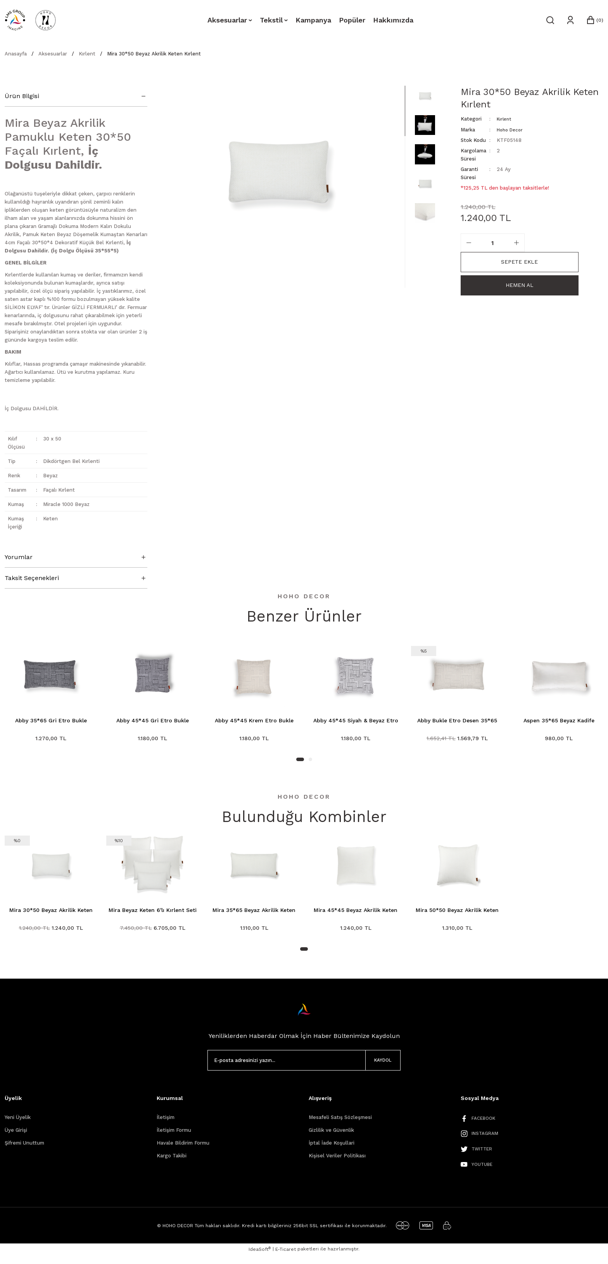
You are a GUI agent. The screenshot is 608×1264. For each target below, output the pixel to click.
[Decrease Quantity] (469, 242)
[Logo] (30, 20)
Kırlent (505, 119)
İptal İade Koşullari (331, 1150)
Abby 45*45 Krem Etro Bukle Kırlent (254, 721)
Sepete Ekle (519, 261)
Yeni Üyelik (18, 1124)
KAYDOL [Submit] (376, 1067)
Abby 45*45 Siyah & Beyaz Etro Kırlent (355, 721)
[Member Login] (569, 20)
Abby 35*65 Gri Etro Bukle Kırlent (51, 721)
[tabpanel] (51, 698)
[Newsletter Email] (304, 1067)
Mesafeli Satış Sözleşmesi (340, 1124)
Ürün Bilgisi (22, 96)
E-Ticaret (285, 1258)
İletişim (165, 1124)
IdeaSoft (260, 1258)
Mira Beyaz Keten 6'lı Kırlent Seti (153, 913)
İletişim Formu (174, 1137)
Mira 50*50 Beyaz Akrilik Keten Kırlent (457, 914)
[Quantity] (493, 242)
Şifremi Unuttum (24, 1150)
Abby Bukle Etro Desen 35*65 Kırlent (457, 721)
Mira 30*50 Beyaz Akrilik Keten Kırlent (51, 914)
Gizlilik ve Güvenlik (331, 1137)
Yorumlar (19, 557)
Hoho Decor (511, 129)
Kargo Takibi (172, 1163)
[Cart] (594, 20)
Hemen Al (519, 286)
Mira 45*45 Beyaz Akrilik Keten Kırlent (355, 914)
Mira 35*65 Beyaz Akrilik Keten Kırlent (253, 914)
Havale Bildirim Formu (183, 1150)
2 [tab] (310, 763)
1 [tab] (300, 763)
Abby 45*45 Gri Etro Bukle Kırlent (152, 721)
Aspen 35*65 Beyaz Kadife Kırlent (558, 721)
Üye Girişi (16, 1137)
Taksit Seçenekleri (32, 578)
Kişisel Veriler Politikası (337, 1163)
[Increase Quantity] (516, 242)
